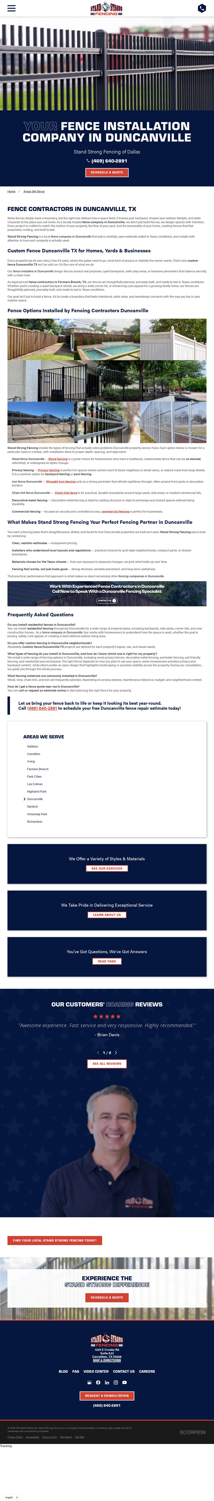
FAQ (75, 1371)
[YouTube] (124, 1382)
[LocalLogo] (106, 8)
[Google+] (89, 1382)
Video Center (96, 1371)
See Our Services (107, 868)
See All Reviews (107, 1063)
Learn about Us (107, 915)
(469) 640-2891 (109, 161)
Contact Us (124, 1371)
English (9, 1497)
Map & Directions (107, 1360)
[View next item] (116, 1052)
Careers (147, 1371)
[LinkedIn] (107, 1382)
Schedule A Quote (107, 1297)
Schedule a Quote (107, 172)
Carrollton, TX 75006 (107, 1356)
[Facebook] (98, 1382)
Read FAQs (107, 961)
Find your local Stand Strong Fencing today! (54, 1240)
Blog (63, 1371)
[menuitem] (109, 746)
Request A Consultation (107, 1395)
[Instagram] (116, 1382)
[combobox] (12, 1497)
